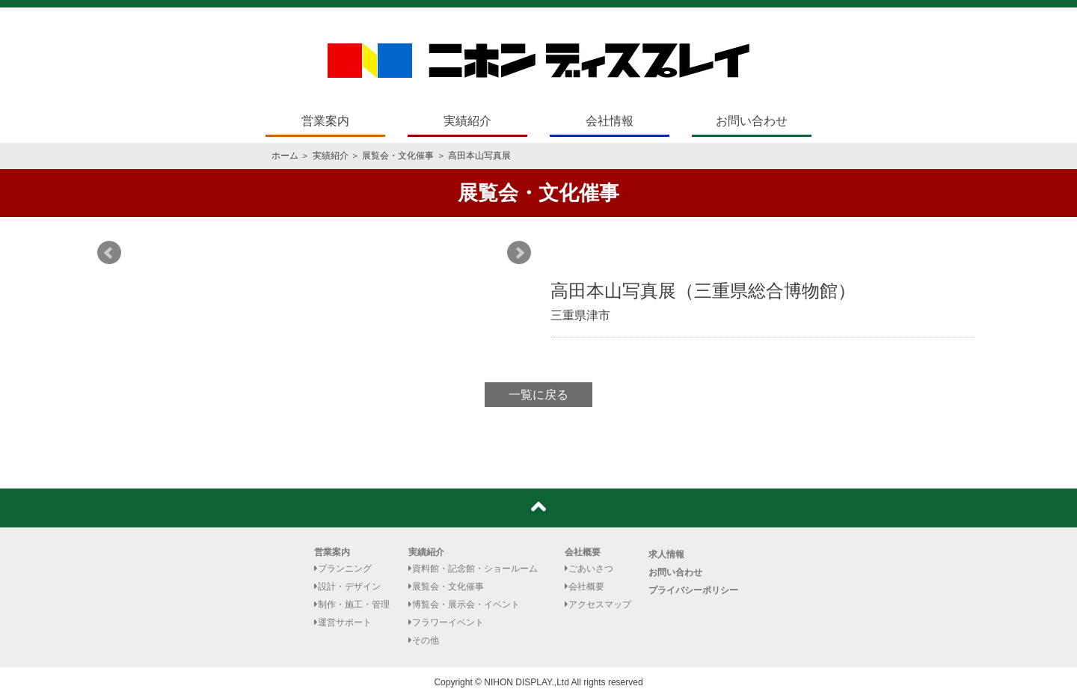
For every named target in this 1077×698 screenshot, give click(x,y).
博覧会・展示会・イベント (464, 604)
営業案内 (325, 120)
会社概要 (583, 552)
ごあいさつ (589, 568)
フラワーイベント (446, 622)
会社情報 (609, 120)
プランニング (343, 568)
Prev (109, 253)
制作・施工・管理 (352, 604)
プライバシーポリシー (693, 590)
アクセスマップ (598, 604)
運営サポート (343, 622)
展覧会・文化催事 (398, 155)
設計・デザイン (347, 586)
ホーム (284, 155)
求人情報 (666, 554)
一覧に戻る (538, 394)
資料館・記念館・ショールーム (473, 568)
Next (519, 253)
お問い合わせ (752, 120)
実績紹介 (467, 120)
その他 (423, 640)
